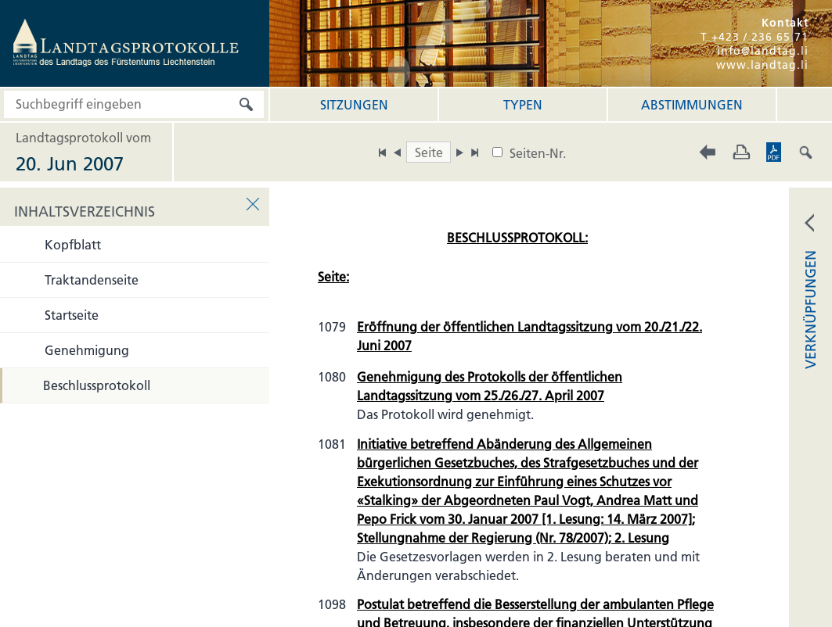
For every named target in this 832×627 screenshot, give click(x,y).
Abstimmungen (692, 105)
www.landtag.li (762, 65)
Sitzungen (354, 105)
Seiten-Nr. (538, 153)
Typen (522, 105)
